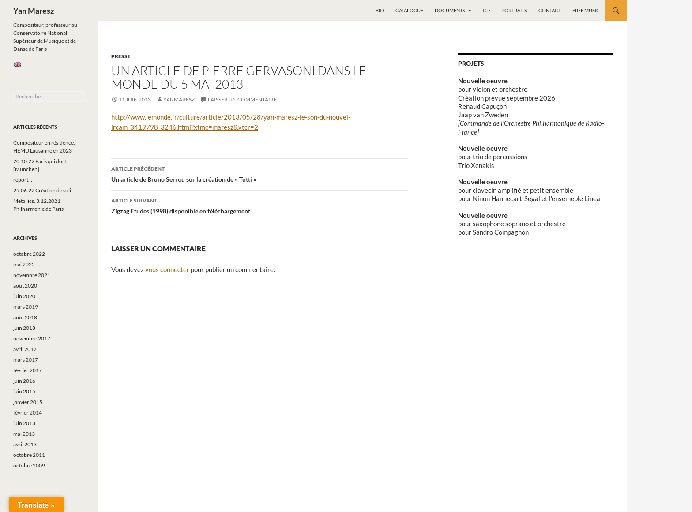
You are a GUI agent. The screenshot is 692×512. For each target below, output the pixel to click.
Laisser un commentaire (242, 99)
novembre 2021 (31, 275)
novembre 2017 (31, 338)
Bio (380, 10)
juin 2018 (24, 328)
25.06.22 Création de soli (42, 190)
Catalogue (409, 10)
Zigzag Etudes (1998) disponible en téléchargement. (259, 205)
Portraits (514, 10)
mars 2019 (25, 306)
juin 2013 (24, 423)
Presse (121, 56)
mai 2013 (24, 433)
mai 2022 (24, 264)
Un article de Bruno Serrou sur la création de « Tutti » (259, 173)
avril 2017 (25, 349)
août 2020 (25, 285)
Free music (586, 10)
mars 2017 (25, 359)
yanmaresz (179, 99)
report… (22, 179)
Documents (450, 10)
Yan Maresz (33, 10)
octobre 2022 (29, 253)
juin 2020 (24, 296)
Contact (549, 10)
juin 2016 (24, 380)
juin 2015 (24, 391)
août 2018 (25, 317)
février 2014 (27, 412)
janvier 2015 (27, 402)
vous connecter (167, 269)
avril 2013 (25, 444)
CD (486, 10)
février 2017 (27, 370)
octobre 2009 (29, 465)
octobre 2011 (29, 455)
